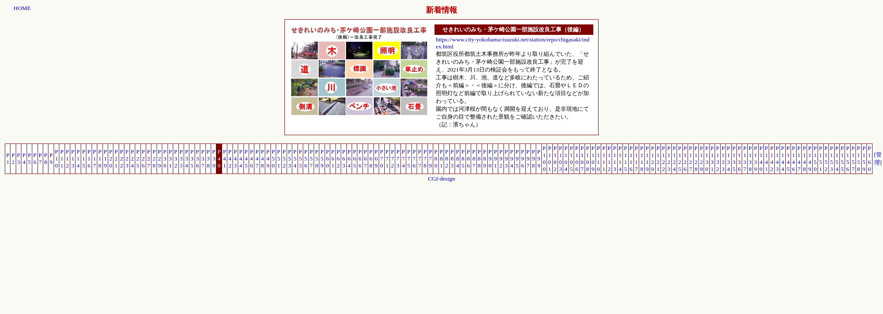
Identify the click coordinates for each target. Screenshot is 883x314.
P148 (804, 158)
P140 (761, 158)
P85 (462, 158)
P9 (50, 158)
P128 (696, 158)
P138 (750, 158)
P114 (620, 158)
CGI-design (441, 178)
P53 (289, 158)
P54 (294, 158)
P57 (311, 158)
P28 (153, 158)
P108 (587, 158)
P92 (500, 158)
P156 (847, 158)
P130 (706, 158)
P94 (511, 158)
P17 (94, 158)
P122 (663, 158)
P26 (143, 158)
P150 (815, 158)
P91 (495, 158)
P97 (528, 158)
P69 (376, 158)
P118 (641, 158)
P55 (300, 158)
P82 (446, 158)
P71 (387, 158)
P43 (235, 158)
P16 (88, 158)
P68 (370, 158)
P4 (23, 158)
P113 (614, 158)
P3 (18, 158)
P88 (479, 158)
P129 (701, 158)
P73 (397, 158)
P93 (506, 158)
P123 (668, 158)
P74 (403, 158)
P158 (858, 158)
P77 (419, 158)
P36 (197, 158)
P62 (338, 158)
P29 (159, 158)
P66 (359, 158)
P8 (45, 158)
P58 (316, 158)
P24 (132, 158)
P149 (809, 158)
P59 (321, 158)
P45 (246, 158)
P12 (67, 158)
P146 (793, 158)
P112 (609, 158)
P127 (690, 158)
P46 (251, 158)
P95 (517, 158)
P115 (625, 158)
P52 (284, 158)
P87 (473, 158)
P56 (305, 158)
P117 (636, 158)
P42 (229, 158)
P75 (408, 158)
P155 (842, 158)
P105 (571, 158)
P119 (647, 158)
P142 (771, 158)
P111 (603, 158)
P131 (712, 158)
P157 (853, 158)
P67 (365, 158)
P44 (240, 158)
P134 (728, 158)
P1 (7, 158)
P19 (105, 158)
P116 (631, 158)
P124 (674, 158)
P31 (170, 158)
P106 (576, 158)
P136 (739, 158)
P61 (332, 158)
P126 (685, 158)
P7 (40, 158)
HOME (22, 8)
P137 (744, 158)
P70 (381, 158)
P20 (110, 158)
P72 (392, 158)
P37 (202, 158)
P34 (186, 158)
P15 (83, 158)
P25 (137, 158)
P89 (484, 158)
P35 (191, 158)
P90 (490, 158)
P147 (799, 158)
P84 (457, 158)
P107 (582, 158)
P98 (533, 158)
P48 (262, 158)
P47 (256, 158)
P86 (468, 158)
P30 (164, 158)
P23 (126, 158)
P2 (12, 158)
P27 (148, 158)
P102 (555, 158)
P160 (869, 158)
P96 (522, 158)
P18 (99, 158)
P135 (734, 158)
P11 (61, 158)
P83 (452, 158)
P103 (560, 158)
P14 (77, 158)
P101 (549, 158)
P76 (414, 158)
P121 (658, 158)
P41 (224, 158)
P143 (777, 158)
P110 (598, 158)
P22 (121, 158)
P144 (782, 158)
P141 (766, 158)
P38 (208, 158)
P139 (755, 158)
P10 (56, 158)
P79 (430, 158)
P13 (72, 158)
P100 (544, 158)
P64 (349, 158)
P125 (679, 158)
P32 (175, 158)
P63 (343, 158)
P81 (441, 158)
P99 (538, 158)
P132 (717, 158)
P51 (278, 158)
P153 (831, 158)
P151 (820, 158)
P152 (826, 158)
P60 (327, 158)
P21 (115, 158)
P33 (181, 158)
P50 (273, 158)
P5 (29, 158)
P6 (34, 158)
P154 (837, 158)
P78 (424, 158)
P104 (565, 158)
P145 (788, 158)
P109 (593, 158)
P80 (435, 158)
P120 (652, 158)
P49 (267, 158)
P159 (864, 158)
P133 (723, 158)
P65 (354, 158)
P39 (213, 158)
